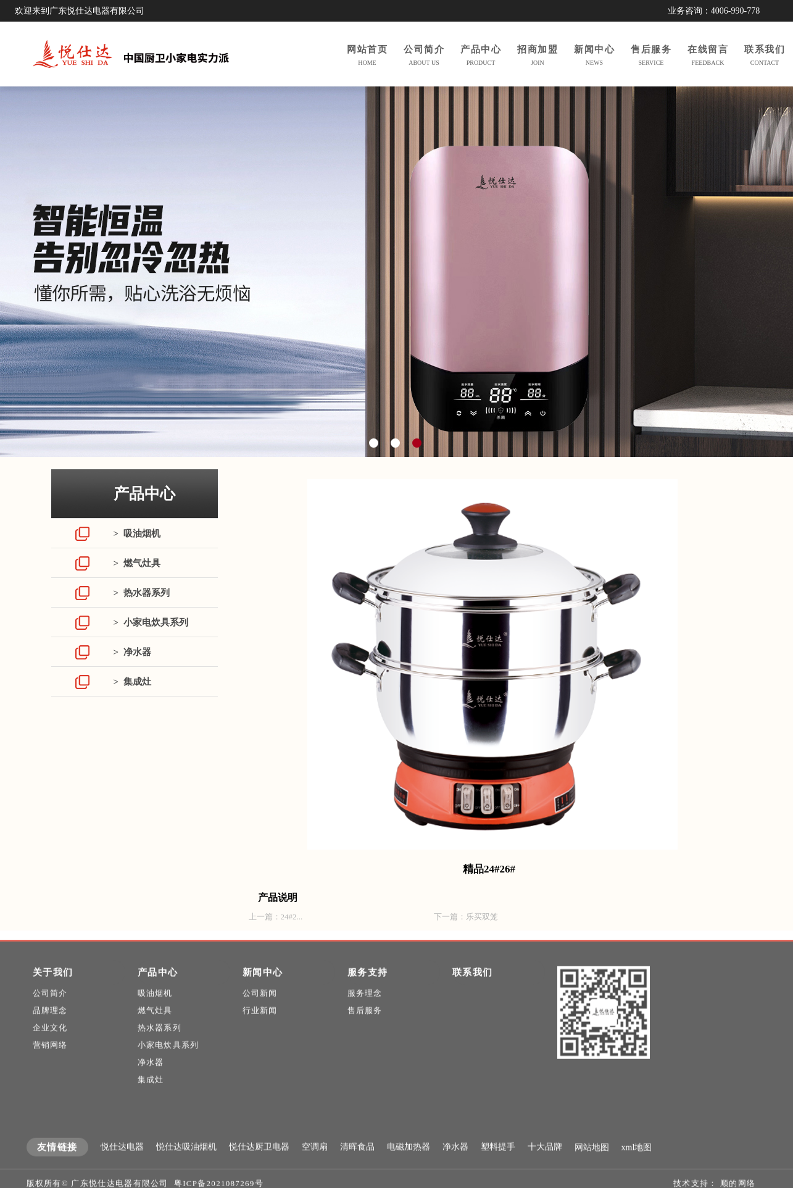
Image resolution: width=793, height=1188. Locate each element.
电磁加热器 (408, 1161)
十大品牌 (545, 1161)
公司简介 (50, 1008)
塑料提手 (498, 1161)
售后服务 (365, 1025)
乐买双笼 (482, 916)
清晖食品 (357, 1161)
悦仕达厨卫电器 (259, 1161)
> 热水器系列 (142, 593)
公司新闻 (260, 1008)
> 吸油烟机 (137, 533)
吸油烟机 (155, 1008)
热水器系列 (160, 1042)
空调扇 (315, 1161)
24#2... (292, 916)
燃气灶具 (155, 1025)
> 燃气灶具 (137, 563)
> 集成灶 (132, 682)
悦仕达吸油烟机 (186, 1161)
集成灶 (151, 1094)
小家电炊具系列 (168, 1060)
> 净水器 (132, 652)
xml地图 (636, 1162)
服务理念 (365, 1008)
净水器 (151, 1077)
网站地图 (592, 1162)
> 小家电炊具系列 (151, 622)
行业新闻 (260, 1025)
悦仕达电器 (122, 1161)
